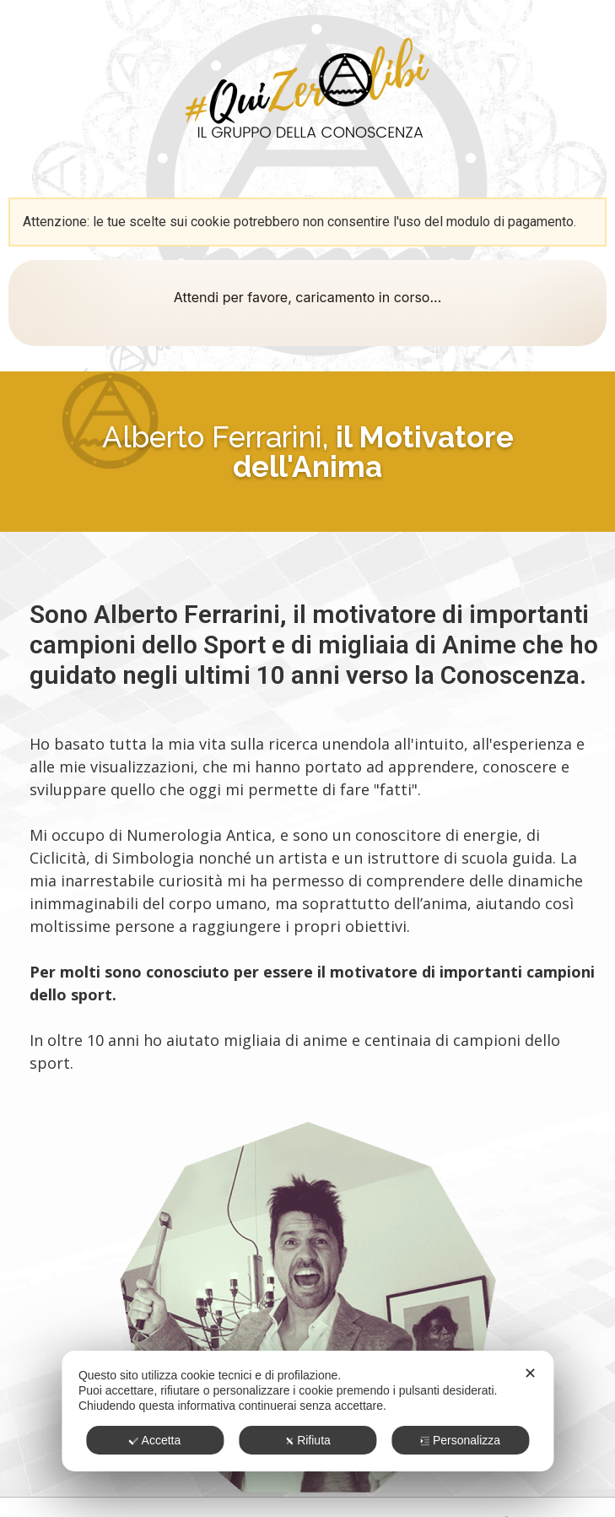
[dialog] (307, 1411)
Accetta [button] (155, 1440)
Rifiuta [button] (307, 1440)
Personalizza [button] (460, 1440)
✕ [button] (530, 1373)
